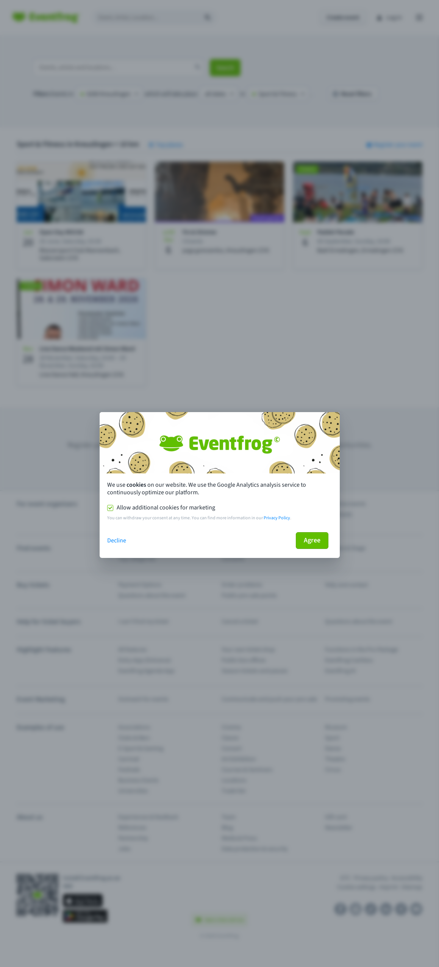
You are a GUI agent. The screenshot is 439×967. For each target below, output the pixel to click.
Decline (116, 540)
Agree (312, 540)
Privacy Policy (277, 518)
